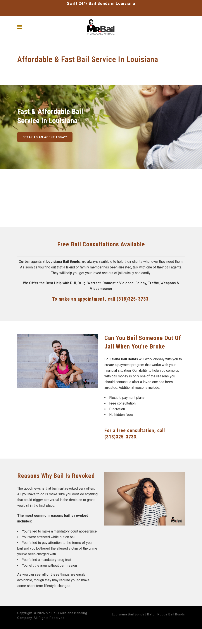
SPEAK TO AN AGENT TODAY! (45, 137)
